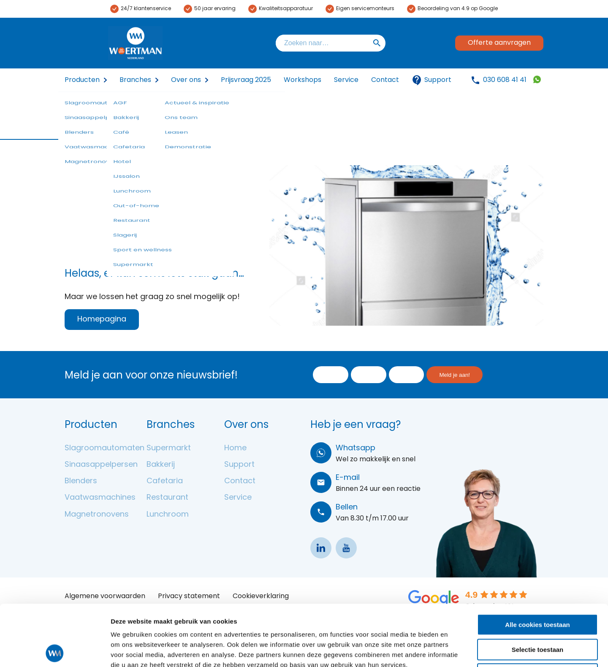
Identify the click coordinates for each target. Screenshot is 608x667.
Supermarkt (169, 448)
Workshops (302, 80)
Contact (385, 80)
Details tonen (456, 650)
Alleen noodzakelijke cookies (537, 613)
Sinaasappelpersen (101, 465)
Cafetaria (165, 481)
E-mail (348, 478)
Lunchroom (168, 515)
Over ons (186, 80)
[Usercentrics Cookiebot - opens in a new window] (55, 650)
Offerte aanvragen (499, 43)
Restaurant (167, 498)
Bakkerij (161, 465)
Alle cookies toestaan (537, 563)
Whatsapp (355, 448)
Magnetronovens (97, 515)
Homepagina (101, 320)
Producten (82, 80)
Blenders (81, 481)
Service (346, 80)
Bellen (347, 508)
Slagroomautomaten (104, 448)
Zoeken (377, 43)
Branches (135, 80)
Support (431, 80)
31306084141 (537, 79)
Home (235, 448)
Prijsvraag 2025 (246, 80)
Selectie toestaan (538, 588)
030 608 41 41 (505, 80)
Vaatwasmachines (100, 498)
